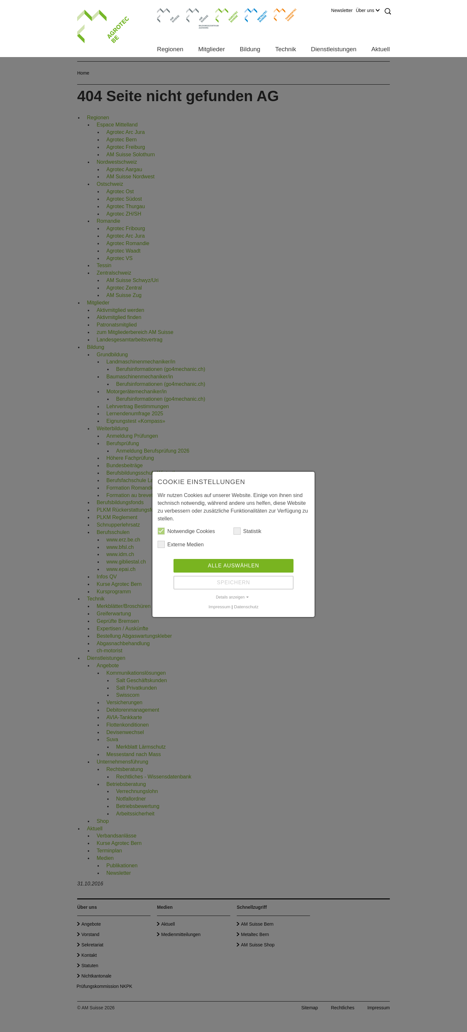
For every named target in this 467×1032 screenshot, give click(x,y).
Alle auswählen (233, 565)
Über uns (367, 10)
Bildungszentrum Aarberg (197, 14)
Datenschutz (246, 606)
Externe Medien (181, 544)
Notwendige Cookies (186, 531)
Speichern (233, 582)
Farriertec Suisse (282, 14)
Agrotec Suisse (222, 14)
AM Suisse (166, 11)
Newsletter (342, 10)
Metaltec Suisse (252, 14)
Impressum (219, 606)
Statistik (247, 531)
